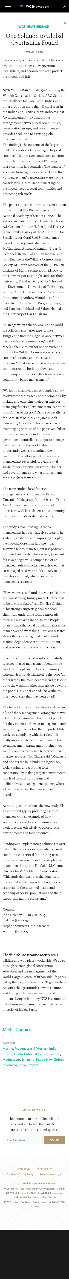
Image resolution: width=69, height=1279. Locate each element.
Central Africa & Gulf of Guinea (37, 1054)
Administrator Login (51, 1174)
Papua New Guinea (50, 1059)
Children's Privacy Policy (20, 1174)
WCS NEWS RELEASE (33, 27)
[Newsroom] (34, 4)
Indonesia (10, 1065)
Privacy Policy (44, 1168)
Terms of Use (23, 1168)
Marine (8, 1048)
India (22, 1065)
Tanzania (28, 1059)
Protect (33, 1065)
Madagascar (11, 1059)
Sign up (54, 1140)
